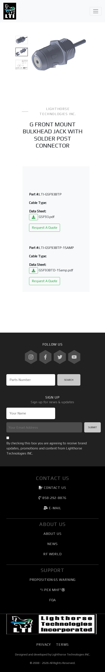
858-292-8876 (52, 498)
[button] (35, 54)
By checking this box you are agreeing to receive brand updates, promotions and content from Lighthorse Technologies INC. (46, 448)
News (52, 544)
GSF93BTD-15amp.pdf (51, 270)
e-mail (52, 508)
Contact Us (52, 488)
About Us (52, 534)
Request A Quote (44, 228)
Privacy (43, 645)
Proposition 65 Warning (52, 580)
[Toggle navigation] (96, 11)
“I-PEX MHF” (52, 590)
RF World (52, 554)
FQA (52, 600)
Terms (62, 645)
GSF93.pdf (42, 217)
